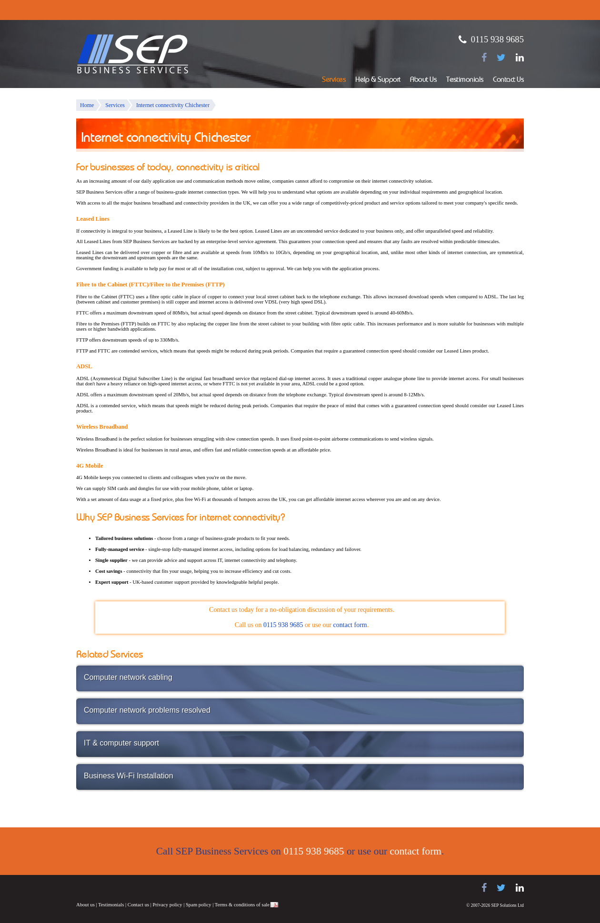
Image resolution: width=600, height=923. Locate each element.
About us (85, 904)
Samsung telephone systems (100, 888)
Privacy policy (167, 904)
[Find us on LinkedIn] (520, 57)
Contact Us (508, 80)
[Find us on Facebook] (484, 57)
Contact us (138, 904)
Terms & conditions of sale (242, 904)
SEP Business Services (133, 54)
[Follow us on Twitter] (501, 57)
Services (334, 80)
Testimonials (464, 80)
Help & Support (377, 80)
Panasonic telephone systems (152, 888)
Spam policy (198, 904)
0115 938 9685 (497, 39)
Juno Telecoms (228, 889)
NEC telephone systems (195, 888)
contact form (350, 624)
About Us (423, 80)
